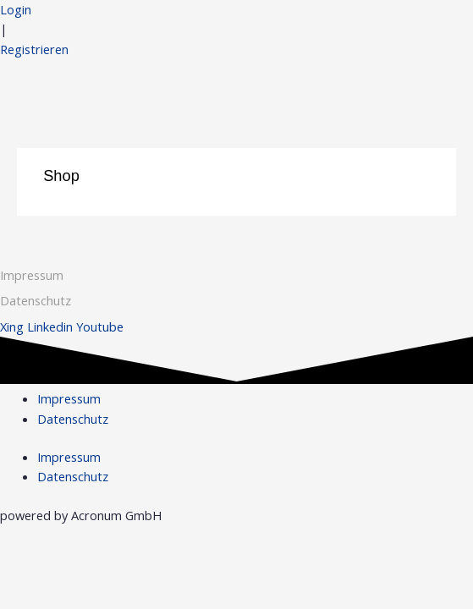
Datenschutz (72, 418)
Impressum (31, 274)
